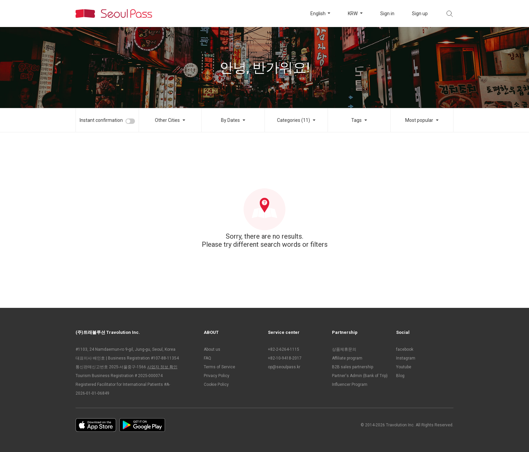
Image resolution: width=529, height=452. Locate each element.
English (318, 13)
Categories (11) (293, 120)
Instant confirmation (101, 120)
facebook (404, 349)
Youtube (403, 367)
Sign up (420, 13)
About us (212, 349)
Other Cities (167, 120)
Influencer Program (349, 384)
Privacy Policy (216, 375)
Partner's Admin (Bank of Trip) (360, 375)
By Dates (230, 120)
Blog (400, 375)
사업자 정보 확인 (162, 367)
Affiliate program (347, 358)
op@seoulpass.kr (284, 367)
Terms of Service (219, 367)
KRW (353, 13)
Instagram (405, 358)
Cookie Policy (216, 384)
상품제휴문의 (344, 349)
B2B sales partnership (352, 367)
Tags (356, 120)
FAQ (207, 358)
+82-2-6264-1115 (283, 349)
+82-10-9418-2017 (285, 358)
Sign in (387, 13)
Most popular (419, 120)
